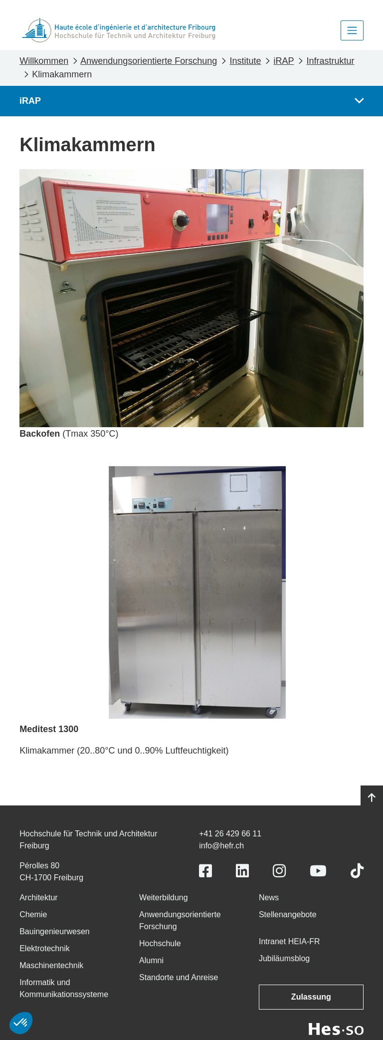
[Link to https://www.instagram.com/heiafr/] (279, 871)
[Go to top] (372, 797)
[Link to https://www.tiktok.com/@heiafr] (357, 871)
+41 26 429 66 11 (230, 833)
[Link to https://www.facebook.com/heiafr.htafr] (205, 871)
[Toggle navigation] (352, 30)
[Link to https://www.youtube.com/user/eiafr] (318, 871)
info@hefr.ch (221, 845)
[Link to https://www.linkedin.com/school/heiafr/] (242, 871)
